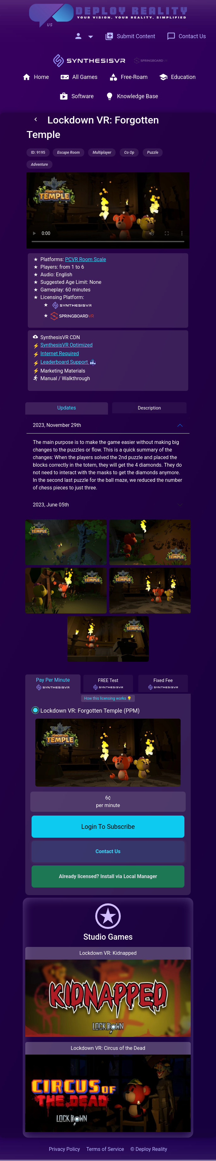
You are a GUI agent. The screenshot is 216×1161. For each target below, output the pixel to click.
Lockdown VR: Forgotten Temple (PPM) (90, 710)
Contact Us (186, 36)
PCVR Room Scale (85, 259)
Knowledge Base (131, 96)
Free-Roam (128, 77)
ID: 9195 (38, 152)
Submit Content (130, 36)
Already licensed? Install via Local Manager (108, 876)
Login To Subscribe (108, 826)
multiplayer (102, 152)
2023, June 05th (51, 505)
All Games (79, 77)
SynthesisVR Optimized (66, 345)
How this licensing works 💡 (108, 698)
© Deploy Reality (148, 1149)
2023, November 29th (57, 425)
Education (177, 77)
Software (76, 96)
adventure (39, 164)
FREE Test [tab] (108, 684)
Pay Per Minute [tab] (53, 684)
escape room (68, 152)
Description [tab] (149, 407)
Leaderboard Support (68, 362)
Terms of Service (105, 1149)
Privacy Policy (64, 1149)
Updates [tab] (66, 408)
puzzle (152, 152)
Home (35, 77)
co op (129, 152)
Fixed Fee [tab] (163, 684)
